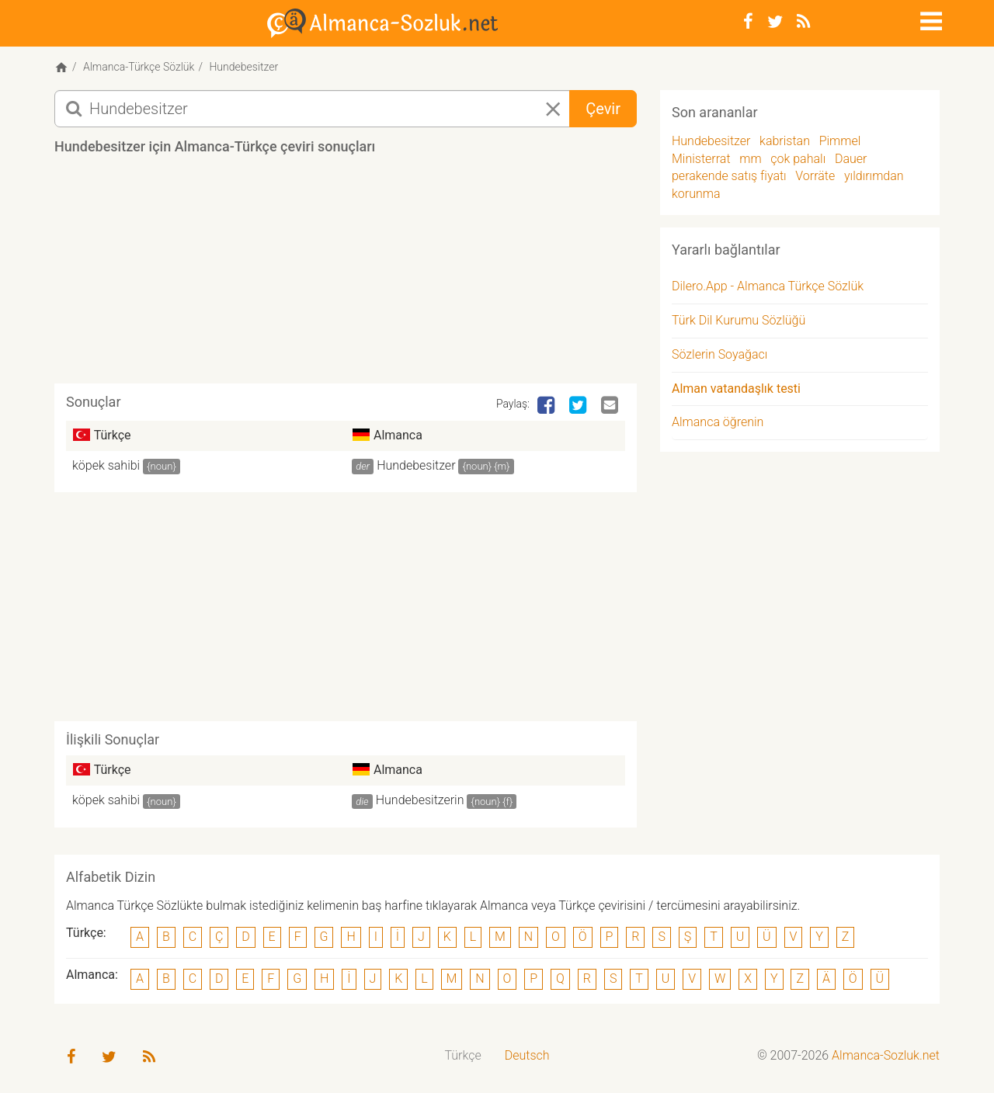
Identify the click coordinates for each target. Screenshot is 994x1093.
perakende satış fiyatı (729, 175)
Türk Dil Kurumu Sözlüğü (738, 320)
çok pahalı (797, 158)
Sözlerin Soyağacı (719, 354)
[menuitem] (463, 1056)
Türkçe (463, 1055)
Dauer (851, 158)
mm (750, 158)
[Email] (611, 406)
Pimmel (840, 141)
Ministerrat (701, 158)
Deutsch (527, 1055)
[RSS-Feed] (803, 22)
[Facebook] (748, 22)
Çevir (603, 108)
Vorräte (815, 175)
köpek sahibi (106, 465)
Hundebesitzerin (420, 800)
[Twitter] (775, 22)
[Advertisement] (345, 274)
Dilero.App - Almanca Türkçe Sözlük (768, 286)
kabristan (784, 141)
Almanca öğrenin (717, 422)
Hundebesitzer (416, 465)
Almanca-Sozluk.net (886, 1055)
